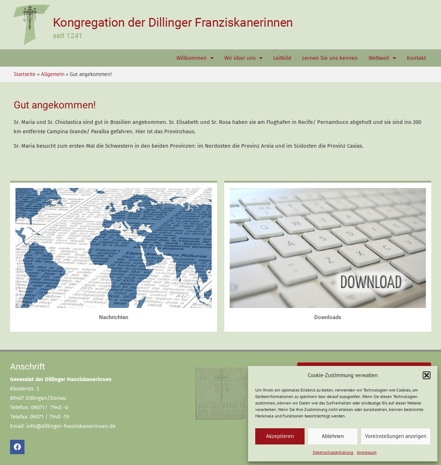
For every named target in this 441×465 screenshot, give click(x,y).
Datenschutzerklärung (333, 452)
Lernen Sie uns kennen (330, 58)
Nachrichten (113, 317)
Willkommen (194, 58)
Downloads (327, 317)
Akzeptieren (280, 436)
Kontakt (416, 58)
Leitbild (282, 58)
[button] (426, 375)
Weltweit (382, 58)
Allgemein (52, 74)
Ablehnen (333, 436)
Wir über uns (243, 58)
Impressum (367, 452)
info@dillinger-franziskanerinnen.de (71, 426)
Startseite (25, 74)
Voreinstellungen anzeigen (395, 436)
